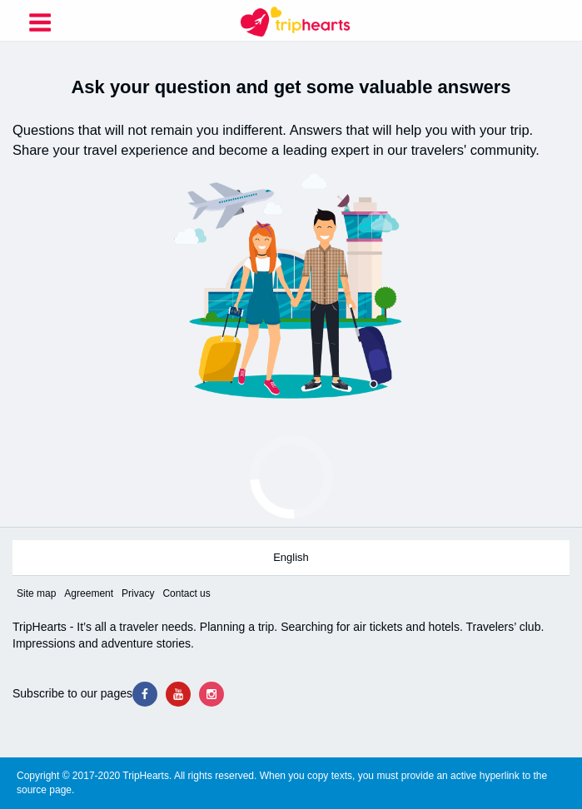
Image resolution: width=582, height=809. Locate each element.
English (291, 557)
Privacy (138, 593)
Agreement (88, 593)
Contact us (186, 593)
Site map (36, 593)
